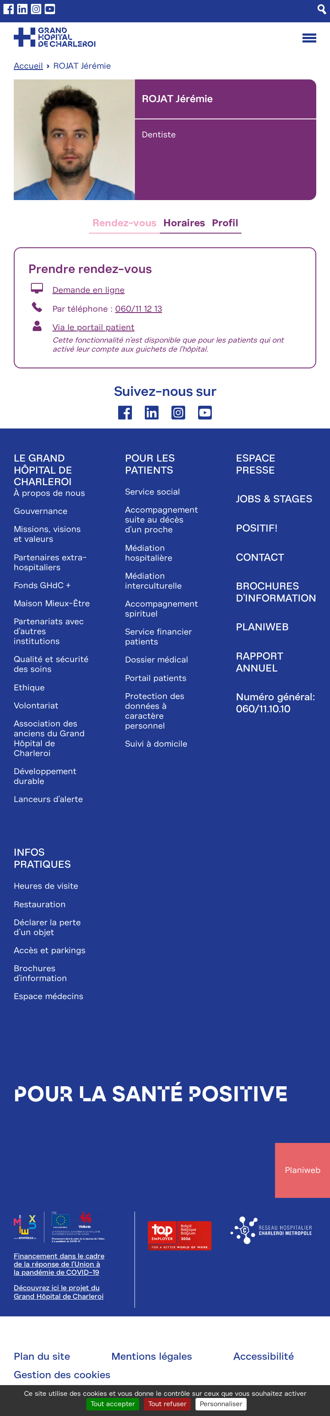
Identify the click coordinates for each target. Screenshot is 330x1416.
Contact (260, 557)
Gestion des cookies (62, 1374)
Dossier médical (156, 659)
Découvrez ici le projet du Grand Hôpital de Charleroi (59, 1292)
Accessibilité (263, 1356)
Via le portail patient (93, 327)
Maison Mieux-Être (52, 603)
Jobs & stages (274, 498)
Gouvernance (40, 511)
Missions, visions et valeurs (47, 534)
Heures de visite (46, 886)
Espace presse (255, 464)
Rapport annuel (259, 662)
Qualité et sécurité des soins (51, 664)
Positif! (257, 528)
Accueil (28, 66)
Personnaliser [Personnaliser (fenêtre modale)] (221, 1404)
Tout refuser (167, 1404)
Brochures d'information (40, 973)
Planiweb (262, 626)
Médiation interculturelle (153, 581)
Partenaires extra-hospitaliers (50, 562)
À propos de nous (49, 493)
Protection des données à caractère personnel (154, 711)
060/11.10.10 (263, 708)
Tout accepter (113, 1404)
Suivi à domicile (156, 743)
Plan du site (42, 1356)
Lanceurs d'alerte (48, 799)
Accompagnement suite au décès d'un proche (161, 519)
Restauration (40, 904)
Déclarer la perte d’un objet (47, 927)
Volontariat (36, 705)
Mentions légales (151, 1356)
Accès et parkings (50, 950)
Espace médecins (48, 996)
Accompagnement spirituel (161, 609)
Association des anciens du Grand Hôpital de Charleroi (49, 738)
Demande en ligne (88, 290)
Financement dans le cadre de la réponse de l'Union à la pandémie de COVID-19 (59, 1264)
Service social (152, 491)
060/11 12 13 (138, 309)
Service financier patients (158, 636)
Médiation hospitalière (148, 553)
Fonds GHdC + (42, 585)
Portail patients (155, 678)
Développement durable (45, 776)
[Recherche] (322, 9)
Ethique (29, 687)
